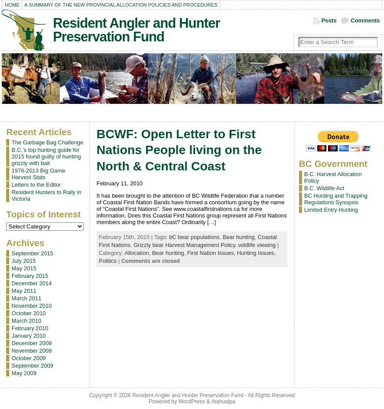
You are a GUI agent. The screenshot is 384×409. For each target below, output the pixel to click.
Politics (108, 261)
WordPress (191, 401)
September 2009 (32, 365)
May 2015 (23, 268)
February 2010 (29, 328)
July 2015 (23, 261)
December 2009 (31, 343)
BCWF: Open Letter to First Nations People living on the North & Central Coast (179, 150)
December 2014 (31, 283)
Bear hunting (239, 237)
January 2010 (28, 335)
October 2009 (28, 358)
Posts (329, 20)
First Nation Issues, (212, 253)
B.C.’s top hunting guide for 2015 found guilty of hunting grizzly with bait (46, 156)
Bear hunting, (169, 253)
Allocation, (138, 253)
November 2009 (31, 350)
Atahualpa (223, 401)
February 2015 (29, 276)
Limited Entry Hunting (331, 209)
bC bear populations (194, 237)
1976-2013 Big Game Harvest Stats (38, 174)
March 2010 (26, 320)
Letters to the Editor (36, 184)
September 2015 (32, 253)
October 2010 (28, 313)
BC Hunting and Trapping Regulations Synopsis (336, 199)
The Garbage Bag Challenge (47, 142)
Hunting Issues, (256, 253)
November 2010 (31, 305)
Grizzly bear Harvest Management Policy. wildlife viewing (204, 245)
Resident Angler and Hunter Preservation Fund (136, 29)
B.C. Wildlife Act (324, 188)
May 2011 (23, 290)
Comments (365, 20)
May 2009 (23, 373)
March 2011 (26, 298)
